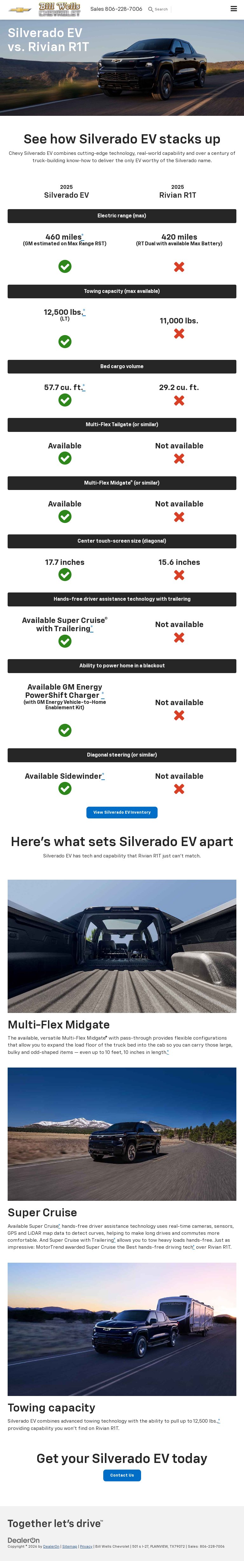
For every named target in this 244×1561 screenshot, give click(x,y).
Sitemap (69, 1546)
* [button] (82, 237)
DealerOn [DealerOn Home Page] (51, 1546)
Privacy (86, 1546)
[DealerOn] (24, 1540)
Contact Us (122, 1475)
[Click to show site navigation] (234, 10)
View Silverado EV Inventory (122, 812)
